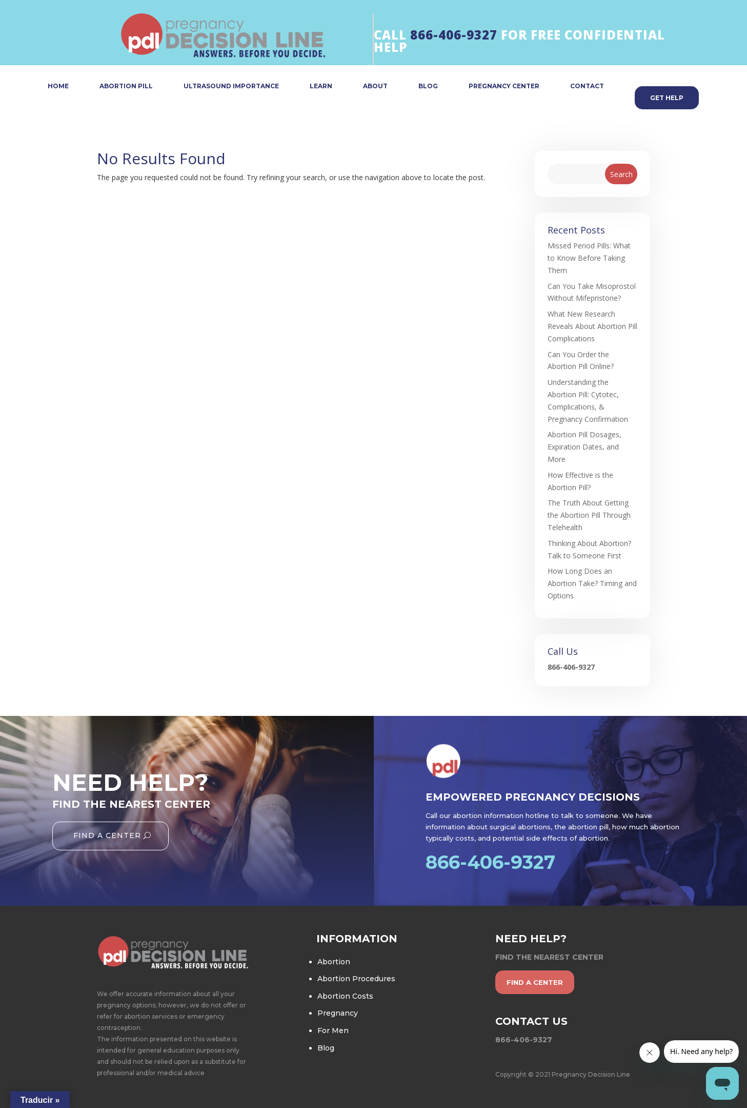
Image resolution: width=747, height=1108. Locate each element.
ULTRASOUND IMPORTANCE (231, 86)
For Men (333, 1030)
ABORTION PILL (126, 86)
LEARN (321, 86)
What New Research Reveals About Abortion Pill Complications (592, 326)
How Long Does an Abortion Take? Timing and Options (592, 583)
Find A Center (107, 835)
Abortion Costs (345, 996)
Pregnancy (337, 1013)
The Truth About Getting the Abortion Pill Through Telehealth (589, 515)
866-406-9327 (453, 34)
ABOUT (375, 86)
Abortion (333, 961)
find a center (535, 982)
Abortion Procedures (356, 978)
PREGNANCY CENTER (504, 86)
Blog (325, 1048)
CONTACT (587, 86)
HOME (58, 86)
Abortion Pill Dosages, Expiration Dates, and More (584, 447)
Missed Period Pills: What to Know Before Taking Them (589, 258)
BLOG (428, 86)
